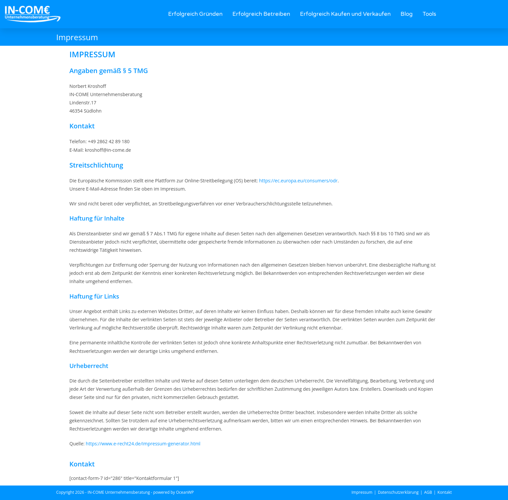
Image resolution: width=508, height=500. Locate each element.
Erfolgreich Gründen (195, 14)
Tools (429, 14)
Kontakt (444, 492)
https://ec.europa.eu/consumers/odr (298, 180)
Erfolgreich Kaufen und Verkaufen (345, 14)
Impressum (361, 492)
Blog (407, 14)
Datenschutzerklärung (398, 492)
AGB (428, 492)
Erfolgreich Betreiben (261, 14)
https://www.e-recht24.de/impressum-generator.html (143, 443)
